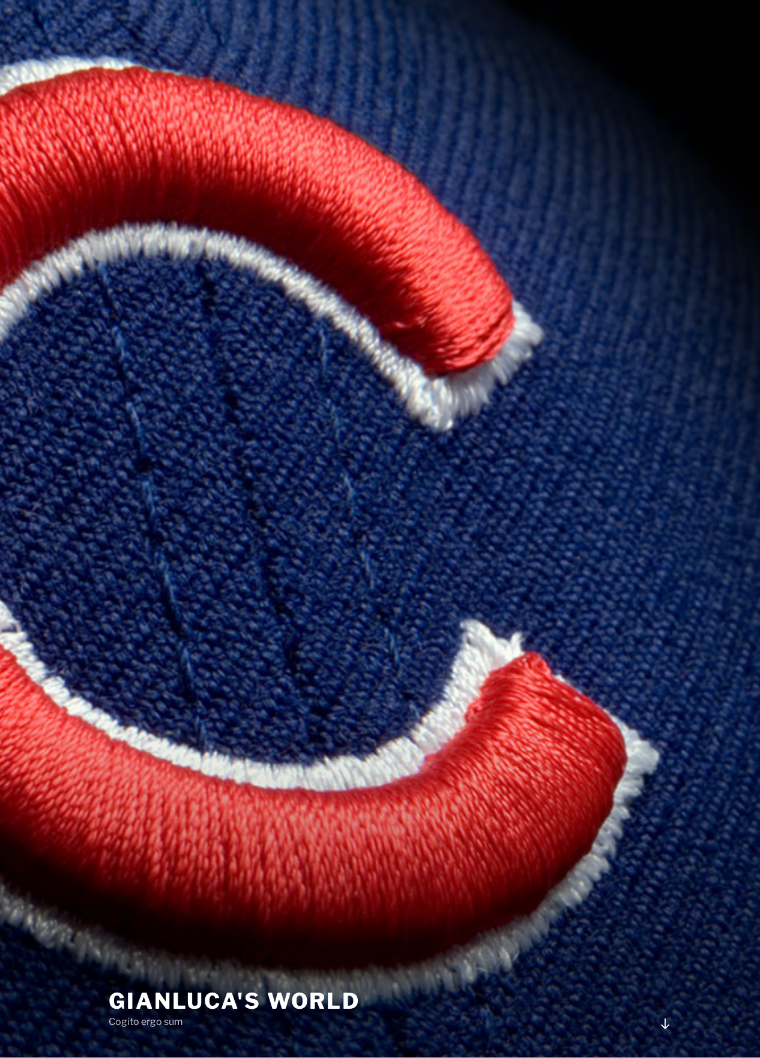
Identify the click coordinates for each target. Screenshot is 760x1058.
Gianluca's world (234, 1001)
